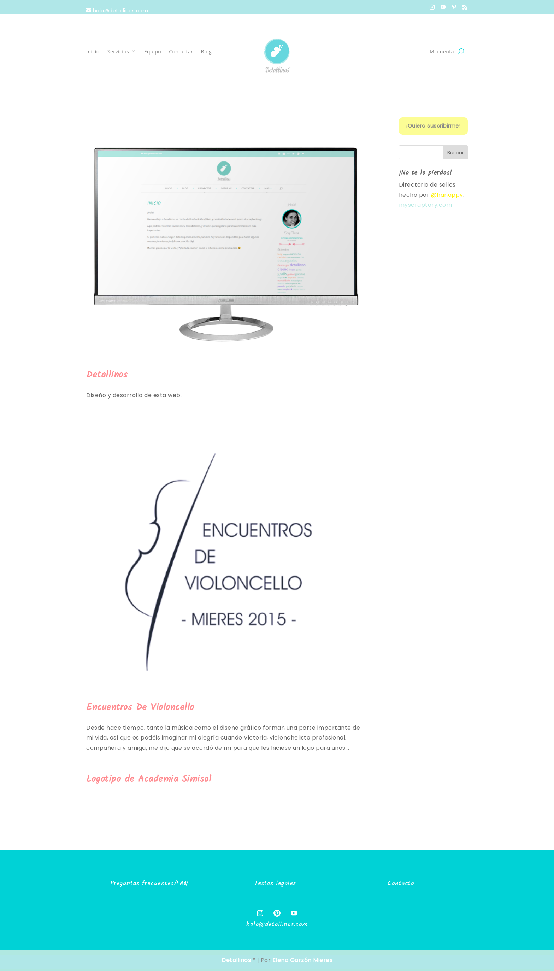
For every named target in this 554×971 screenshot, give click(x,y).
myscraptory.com (425, 205)
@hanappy (447, 195)
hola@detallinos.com (277, 924)
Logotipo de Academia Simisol (148, 779)
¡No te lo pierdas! (425, 173)
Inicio (93, 51)
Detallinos (107, 374)
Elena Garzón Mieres (302, 960)
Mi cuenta (442, 51)
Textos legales (275, 883)
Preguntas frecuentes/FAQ (149, 883)
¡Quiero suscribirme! (433, 125)
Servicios (118, 51)
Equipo (152, 51)
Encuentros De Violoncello (140, 707)
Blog (206, 51)
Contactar (181, 51)
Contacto (401, 883)
